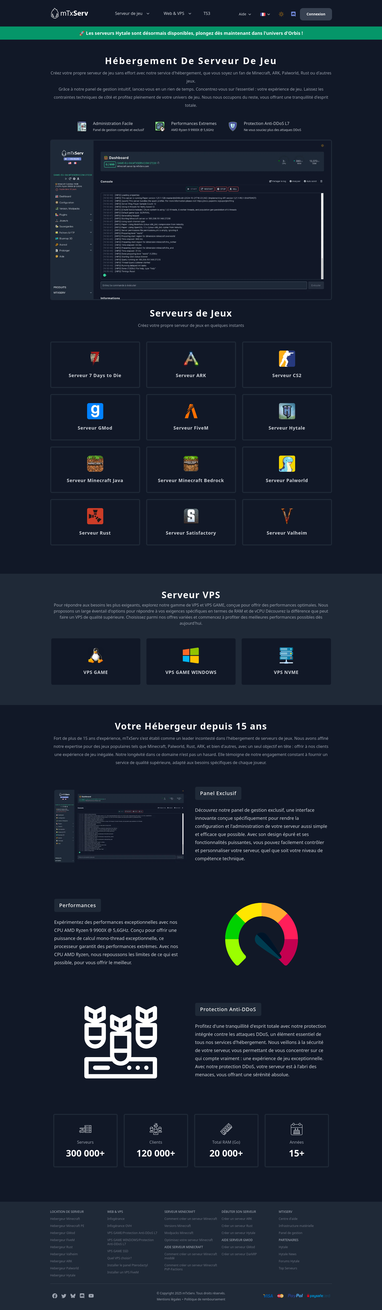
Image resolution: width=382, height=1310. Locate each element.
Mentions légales (169, 1299)
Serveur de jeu (132, 13)
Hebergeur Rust (61, 1247)
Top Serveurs (288, 1268)
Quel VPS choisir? (119, 1258)
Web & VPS (178, 13)
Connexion (316, 14)
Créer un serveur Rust (237, 1226)
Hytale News (287, 1254)
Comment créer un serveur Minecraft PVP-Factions (190, 1267)
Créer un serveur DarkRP (239, 1254)
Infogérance (115, 1219)
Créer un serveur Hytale (239, 1233)
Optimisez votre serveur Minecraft (188, 1240)
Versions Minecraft (177, 1226)
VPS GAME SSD (117, 1251)
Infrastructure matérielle (296, 1226)
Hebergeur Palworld (64, 1268)
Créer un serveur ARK (237, 1219)
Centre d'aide (288, 1219)
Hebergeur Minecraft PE (67, 1226)
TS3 (206, 13)
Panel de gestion (290, 1233)
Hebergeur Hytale (62, 1275)
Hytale (283, 1247)
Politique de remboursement (204, 1299)
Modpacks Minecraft (178, 1233)
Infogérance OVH (119, 1226)
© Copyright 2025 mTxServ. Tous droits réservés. (191, 1293)
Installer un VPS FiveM (123, 1272)
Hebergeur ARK (61, 1261)
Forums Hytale (289, 1261)
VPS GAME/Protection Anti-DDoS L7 (132, 1233)
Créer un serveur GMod (238, 1247)
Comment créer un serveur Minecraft (190, 1219)
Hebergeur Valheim (64, 1254)
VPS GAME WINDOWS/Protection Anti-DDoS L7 (130, 1242)
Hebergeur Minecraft (65, 1219)
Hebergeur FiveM (62, 1240)
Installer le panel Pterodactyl (127, 1265)
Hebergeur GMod (62, 1233)
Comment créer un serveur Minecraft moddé (190, 1256)
